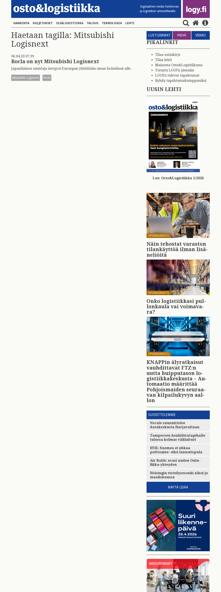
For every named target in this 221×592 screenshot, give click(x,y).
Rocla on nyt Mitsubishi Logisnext (55, 62)
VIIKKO (200, 35)
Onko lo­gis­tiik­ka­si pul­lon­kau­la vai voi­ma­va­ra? (176, 306)
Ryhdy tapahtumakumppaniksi (180, 81)
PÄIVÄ (181, 35)
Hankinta (21, 23)
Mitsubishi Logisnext (25, 77)
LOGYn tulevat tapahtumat (177, 75)
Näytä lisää (178, 487)
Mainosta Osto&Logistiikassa (178, 65)
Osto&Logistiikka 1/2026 (182, 178)
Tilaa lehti (163, 60)
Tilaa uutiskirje (167, 55)
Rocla (47, 77)
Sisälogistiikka (69, 23)
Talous (92, 23)
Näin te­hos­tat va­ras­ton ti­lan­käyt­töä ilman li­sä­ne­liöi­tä (177, 249)
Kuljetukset (43, 23)
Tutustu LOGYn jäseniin (174, 70)
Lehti (129, 23)
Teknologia (112, 23)
